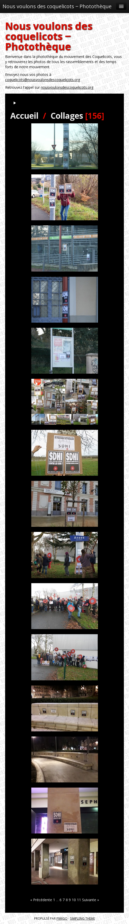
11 (79, 899)
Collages (67, 115)
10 (74, 899)
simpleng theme (82, 918)
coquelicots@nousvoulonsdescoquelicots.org (42, 79)
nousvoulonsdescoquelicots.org (67, 87)
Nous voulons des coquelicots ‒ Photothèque (57, 6)
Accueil (24, 115)
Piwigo (61, 918)
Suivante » (90, 899)
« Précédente (41, 899)
